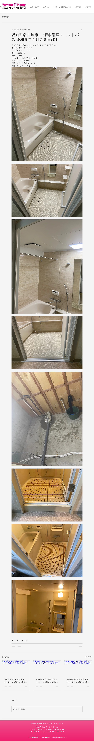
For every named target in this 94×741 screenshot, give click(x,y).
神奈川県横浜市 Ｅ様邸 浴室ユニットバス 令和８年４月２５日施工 (78, 680)
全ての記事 (5, 17)
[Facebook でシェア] (12, 640)
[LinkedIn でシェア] (22, 640)
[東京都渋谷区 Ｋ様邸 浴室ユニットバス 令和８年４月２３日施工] (16, 668)
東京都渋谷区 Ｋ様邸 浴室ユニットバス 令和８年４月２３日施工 (15, 680)
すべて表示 (88, 657)
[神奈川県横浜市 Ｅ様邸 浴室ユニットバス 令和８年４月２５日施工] (78, 668)
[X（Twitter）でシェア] (17, 640)
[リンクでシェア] (26, 640)
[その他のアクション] (81, 29)
